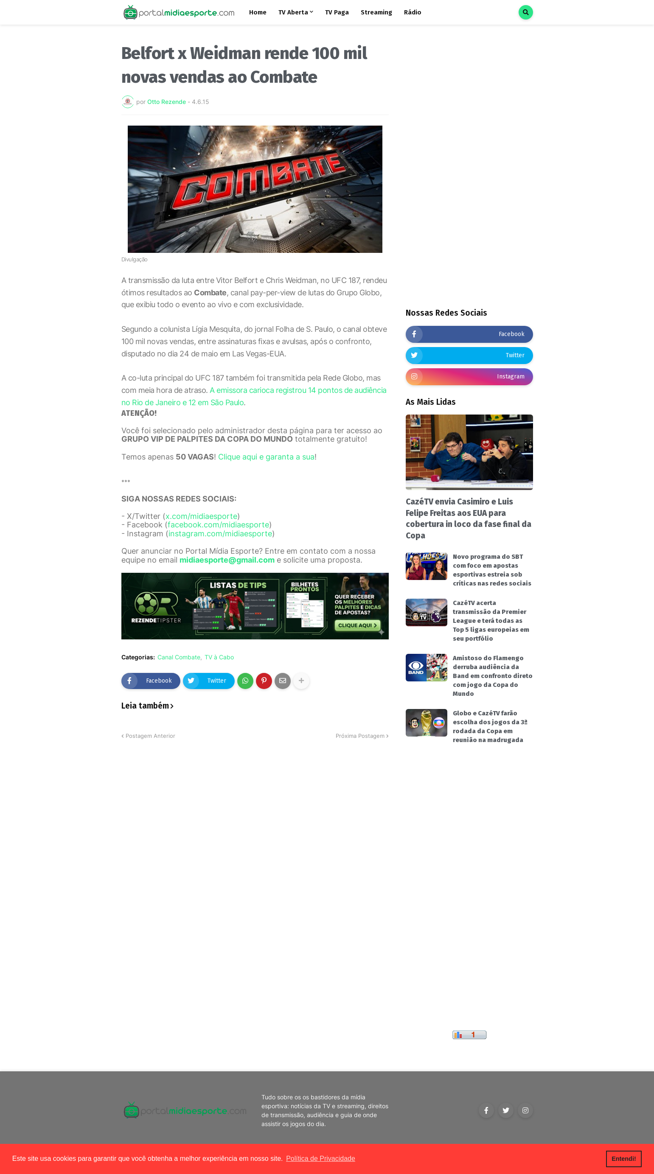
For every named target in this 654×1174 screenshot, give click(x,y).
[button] (526, 12)
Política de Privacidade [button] (320, 1158)
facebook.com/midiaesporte (218, 524)
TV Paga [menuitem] (337, 12)
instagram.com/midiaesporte (220, 533)
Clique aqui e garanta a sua (266, 456)
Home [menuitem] (258, 12)
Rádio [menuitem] (412, 12)
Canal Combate (178, 657)
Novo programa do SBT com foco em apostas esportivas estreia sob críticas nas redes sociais (492, 570)
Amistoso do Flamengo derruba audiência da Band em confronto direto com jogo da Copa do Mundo (493, 676)
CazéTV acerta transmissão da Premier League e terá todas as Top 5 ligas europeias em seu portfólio (491, 620)
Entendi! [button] (624, 1158)
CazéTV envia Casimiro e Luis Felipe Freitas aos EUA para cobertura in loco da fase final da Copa (468, 519)
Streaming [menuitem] (376, 12)
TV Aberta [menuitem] (293, 12)
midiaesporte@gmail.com (227, 559)
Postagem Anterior (150, 735)
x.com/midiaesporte (201, 516)
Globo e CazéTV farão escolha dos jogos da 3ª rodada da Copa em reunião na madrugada (490, 726)
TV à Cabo (219, 657)
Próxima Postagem (360, 735)
